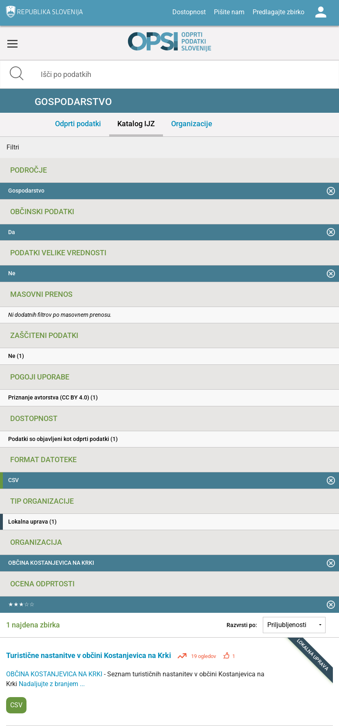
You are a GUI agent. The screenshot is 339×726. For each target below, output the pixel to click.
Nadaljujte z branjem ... (52, 684)
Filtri (13, 147)
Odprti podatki (78, 123)
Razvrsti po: (242, 625)
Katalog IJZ (136, 123)
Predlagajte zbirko (278, 12)
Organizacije (191, 123)
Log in (320, 12)
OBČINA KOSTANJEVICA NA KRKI (55, 674)
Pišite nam (229, 12)
